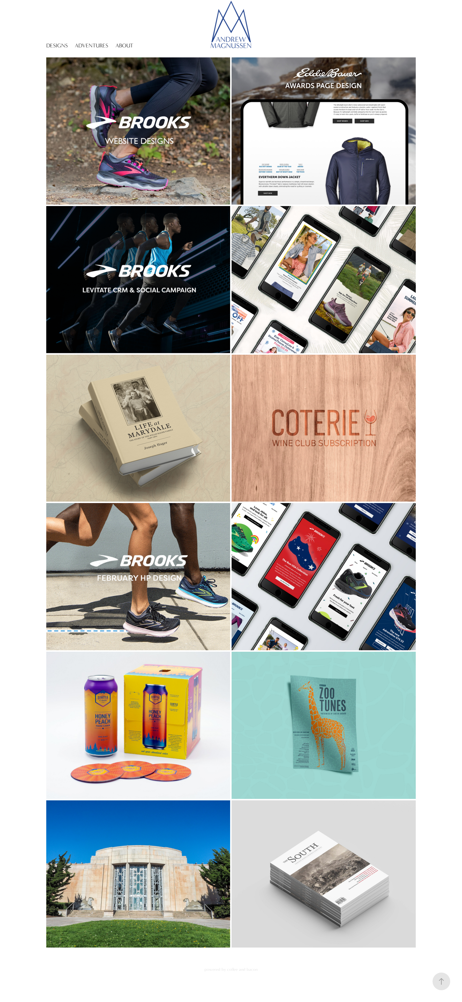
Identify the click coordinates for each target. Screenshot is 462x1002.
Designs (57, 45)
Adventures (91, 45)
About (124, 45)
